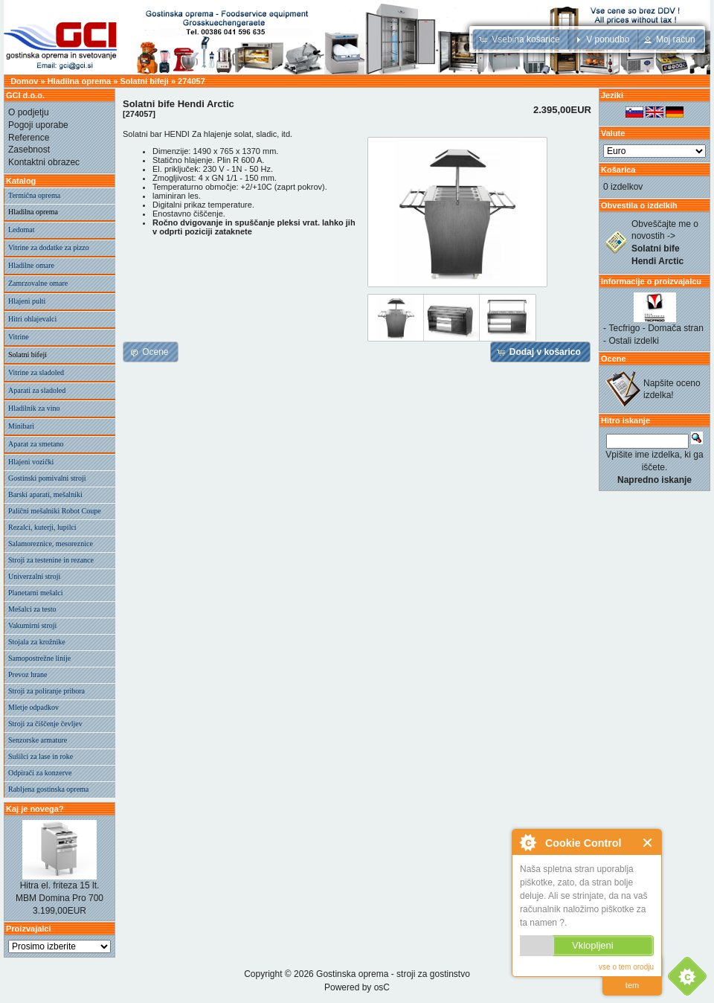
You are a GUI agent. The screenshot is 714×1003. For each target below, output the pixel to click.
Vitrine (18, 337)
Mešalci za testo (32, 609)
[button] (521, 39)
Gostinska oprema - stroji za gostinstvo (393, 974)
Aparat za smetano (35, 444)
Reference (28, 137)
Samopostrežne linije (39, 658)
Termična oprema (34, 195)
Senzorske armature (37, 740)
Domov (24, 81)
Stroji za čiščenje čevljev (45, 724)
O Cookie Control (527, 842)
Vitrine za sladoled (36, 372)
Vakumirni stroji (32, 625)
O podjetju (28, 112)
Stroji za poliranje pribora (46, 691)
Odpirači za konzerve (40, 773)
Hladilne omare (31, 265)
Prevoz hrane (27, 674)
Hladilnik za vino (34, 408)
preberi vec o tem (632, 976)
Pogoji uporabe (38, 125)
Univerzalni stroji (34, 576)
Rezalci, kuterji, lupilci (42, 527)
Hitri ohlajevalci (32, 319)
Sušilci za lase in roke (40, 756)
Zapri (648, 842)
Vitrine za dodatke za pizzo (48, 247)
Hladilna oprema (80, 81)
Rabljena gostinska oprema (48, 789)
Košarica (618, 169)
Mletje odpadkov (33, 707)
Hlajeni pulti (26, 301)
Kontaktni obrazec (44, 162)
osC (382, 987)
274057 (191, 81)
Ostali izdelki (634, 341)
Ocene (613, 358)
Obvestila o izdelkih (639, 205)
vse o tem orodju (626, 967)
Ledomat (21, 229)
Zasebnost (29, 149)
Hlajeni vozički (31, 462)
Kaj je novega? (35, 808)
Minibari (21, 426)
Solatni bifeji (144, 81)
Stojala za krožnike (36, 642)
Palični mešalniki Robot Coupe (54, 511)
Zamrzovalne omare (38, 283)
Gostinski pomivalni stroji (47, 478)
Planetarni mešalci (35, 593)
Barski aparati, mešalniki (45, 494)
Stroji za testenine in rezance (51, 560)
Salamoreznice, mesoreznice (50, 543)
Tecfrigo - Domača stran (656, 328)
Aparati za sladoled (36, 390)
